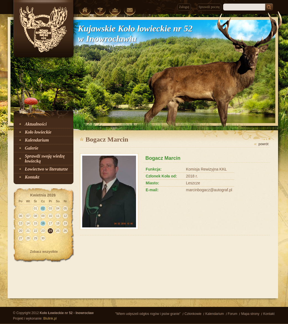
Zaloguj (184, 7)
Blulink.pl (50, 318)
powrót (263, 144)
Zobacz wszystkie (44, 252)
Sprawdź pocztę (209, 7)
